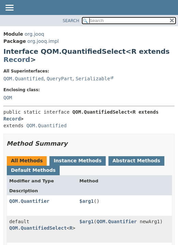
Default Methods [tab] (33, 170)
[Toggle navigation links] (9, 8)
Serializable (93, 78)
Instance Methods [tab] (77, 160)
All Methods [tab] (27, 160)
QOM (7, 97)
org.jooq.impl (43, 41)
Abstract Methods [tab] (136, 160)
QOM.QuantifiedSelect (38, 228)
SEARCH (71, 20)
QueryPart (60, 78)
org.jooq (34, 34)
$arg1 (86, 201)
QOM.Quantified (23, 78)
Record (16, 59)
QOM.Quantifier (29, 201)
